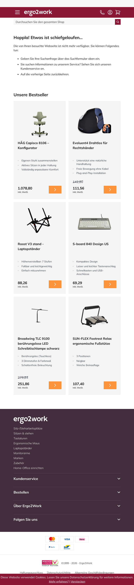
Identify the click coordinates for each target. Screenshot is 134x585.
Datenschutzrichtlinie (59, 572)
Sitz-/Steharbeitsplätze (28, 428)
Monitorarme (22, 453)
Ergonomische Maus (27, 443)
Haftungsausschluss (31, 572)
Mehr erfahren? (59, 581)
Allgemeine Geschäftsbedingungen (94, 572)
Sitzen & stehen (23, 433)
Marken (18, 458)
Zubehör (19, 463)
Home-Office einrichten (28, 468)
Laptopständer (23, 448)
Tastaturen (20, 438)
